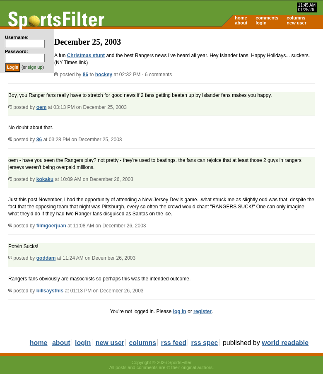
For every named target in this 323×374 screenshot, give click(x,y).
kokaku (44, 179)
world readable (285, 342)
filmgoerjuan (51, 226)
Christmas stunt (86, 55)
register (202, 311)
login (261, 22)
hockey (103, 74)
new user (296, 22)
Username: (17, 37)
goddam (46, 258)
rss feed (173, 342)
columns (296, 17)
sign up (35, 67)
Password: (16, 51)
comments (267, 17)
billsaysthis (49, 291)
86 (85, 74)
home (241, 17)
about (241, 22)
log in (179, 311)
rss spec (204, 342)
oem (41, 107)
